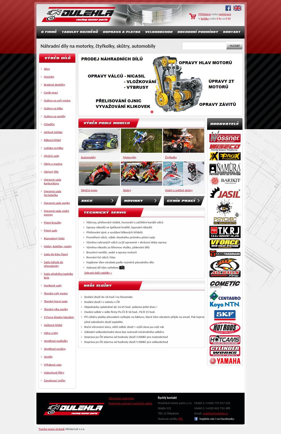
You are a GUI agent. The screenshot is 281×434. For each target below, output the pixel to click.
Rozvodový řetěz (54, 238)
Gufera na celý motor (57, 100)
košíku (205, 18)
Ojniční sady (51, 156)
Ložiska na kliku (53, 148)
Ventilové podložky (56, 341)
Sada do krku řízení (56, 254)
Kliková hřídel (52, 140)
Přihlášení (204, 14)
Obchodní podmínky (121, 398)
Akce (47, 69)
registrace (225, 14)
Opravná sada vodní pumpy (56, 212)
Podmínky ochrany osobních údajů (130, 403)
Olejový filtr (51, 172)
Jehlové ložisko (53, 132)
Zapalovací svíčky (54, 380)
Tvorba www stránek (52, 429)
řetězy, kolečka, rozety (58, 246)
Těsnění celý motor (56, 293)
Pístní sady (50, 230)
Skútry (127, 190)
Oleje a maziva (53, 164)
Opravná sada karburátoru (52, 181)
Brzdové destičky (54, 84)
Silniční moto (89, 190)
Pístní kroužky (52, 222)
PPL (180, 419)
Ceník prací (51, 92)
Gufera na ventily (54, 116)
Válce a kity (51, 333)
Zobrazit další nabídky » (98, 273)
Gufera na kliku (53, 108)
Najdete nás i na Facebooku (214, 419)
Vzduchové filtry (54, 372)
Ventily (48, 357)
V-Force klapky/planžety (59, 317)
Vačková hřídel (53, 325)
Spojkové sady (53, 285)
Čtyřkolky (171, 157)
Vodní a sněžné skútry (179, 190)
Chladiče (49, 124)
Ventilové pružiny (55, 349)
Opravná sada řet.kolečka (52, 193)
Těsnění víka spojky (56, 309)
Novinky (49, 77)
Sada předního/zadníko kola (58, 275)
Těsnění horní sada (55, 301)
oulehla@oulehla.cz (215, 413)
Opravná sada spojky (57, 203)
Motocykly (129, 157)
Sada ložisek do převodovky (53, 264)
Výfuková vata (53, 364)
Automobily (88, 157)
